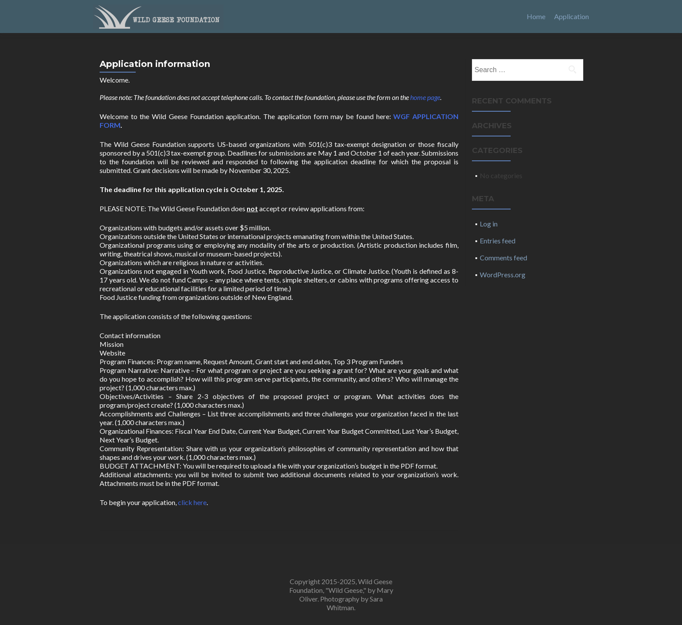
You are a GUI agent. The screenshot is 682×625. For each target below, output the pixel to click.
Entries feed (497, 240)
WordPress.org (502, 274)
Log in (489, 223)
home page (425, 97)
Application (571, 16)
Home (536, 16)
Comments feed (503, 257)
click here (192, 502)
